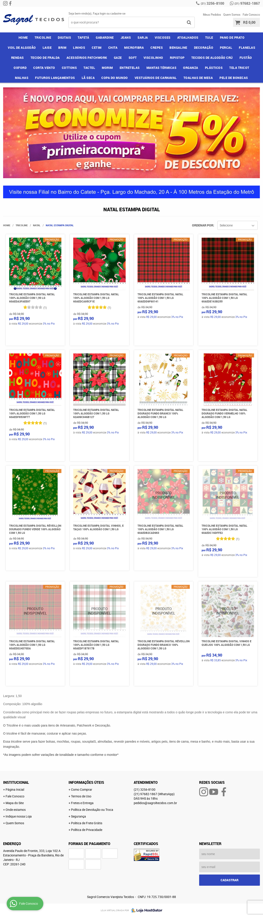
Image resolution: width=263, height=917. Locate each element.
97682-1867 (247, 3)
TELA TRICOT (239, 68)
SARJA (143, 37)
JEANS (126, 37)
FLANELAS (247, 47)
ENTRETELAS (130, 68)
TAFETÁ (83, 37)
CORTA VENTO (44, 68)
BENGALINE (178, 47)
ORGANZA (190, 68)
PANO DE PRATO (232, 37)
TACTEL (89, 68)
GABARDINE (105, 37)
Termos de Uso (81, 796)
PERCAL (226, 47)
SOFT (133, 57)
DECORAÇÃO (203, 47)
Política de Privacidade (86, 830)
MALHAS (21, 78)
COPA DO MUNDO (114, 78)
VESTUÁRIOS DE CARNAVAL (156, 78)
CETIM (97, 47)
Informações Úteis (86, 782)
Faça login (99, 13)
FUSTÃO (246, 57)
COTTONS (69, 68)
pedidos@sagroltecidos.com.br (155, 803)
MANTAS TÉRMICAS (161, 68)
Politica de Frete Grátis (86, 823)
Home (23, 37)
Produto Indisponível (164, 495)
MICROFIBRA (134, 47)
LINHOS (79, 47)
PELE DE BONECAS (233, 78)
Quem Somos (231, 15)
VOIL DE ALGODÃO (22, 47)
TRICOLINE (43, 37)
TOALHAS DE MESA (198, 78)
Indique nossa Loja (19, 816)
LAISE (47, 47)
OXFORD (20, 68)
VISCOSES (163, 37)
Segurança (78, 816)
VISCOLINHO (153, 57)
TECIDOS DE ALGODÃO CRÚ (212, 57)
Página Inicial (15, 789)
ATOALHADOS (187, 37)
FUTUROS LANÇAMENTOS (55, 78)
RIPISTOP (177, 57)
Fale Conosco (251, 15)
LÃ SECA (88, 78)
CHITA (113, 47)
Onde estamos (16, 809)
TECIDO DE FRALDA (45, 57)
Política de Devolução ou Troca (92, 809)
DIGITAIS (64, 37)
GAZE (118, 57)
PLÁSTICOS (214, 68)
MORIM (107, 68)
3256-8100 (212, 3)
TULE (209, 37)
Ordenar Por (202, 225)
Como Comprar (81, 789)
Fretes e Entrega (82, 803)
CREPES (156, 47)
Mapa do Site (15, 803)
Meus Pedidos (212, 15)
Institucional (16, 782)
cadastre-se (117, 13)
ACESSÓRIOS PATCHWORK (87, 57)
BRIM (62, 47)
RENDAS (17, 57)
